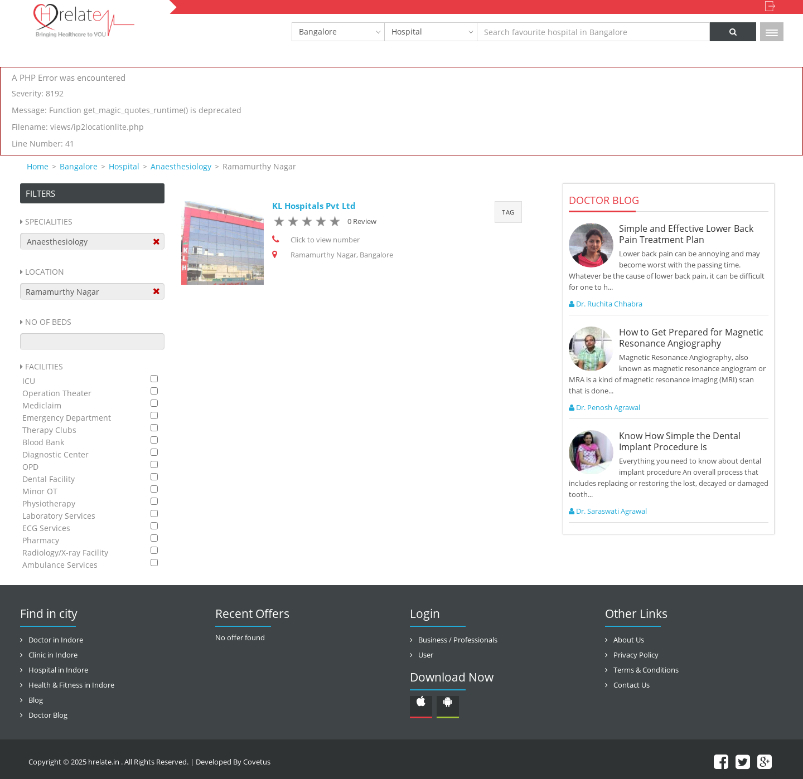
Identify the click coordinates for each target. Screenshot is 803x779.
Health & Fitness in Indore (71, 685)
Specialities (48, 221)
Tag (508, 212)
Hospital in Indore (58, 670)
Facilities (44, 366)
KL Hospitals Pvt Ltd (314, 205)
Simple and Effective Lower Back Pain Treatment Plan (686, 234)
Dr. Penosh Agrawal (604, 407)
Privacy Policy (636, 655)
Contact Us (631, 685)
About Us (628, 640)
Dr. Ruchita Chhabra (605, 304)
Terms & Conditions (646, 670)
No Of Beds (48, 322)
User (425, 655)
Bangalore (318, 31)
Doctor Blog (47, 715)
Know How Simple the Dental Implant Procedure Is (680, 441)
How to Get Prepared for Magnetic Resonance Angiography (691, 338)
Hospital (406, 31)
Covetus (256, 762)
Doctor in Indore (55, 640)
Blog (35, 700)
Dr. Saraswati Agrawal (608, 511)
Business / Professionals (457, 640)
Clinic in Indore (53, 655)
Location (44, 271)
